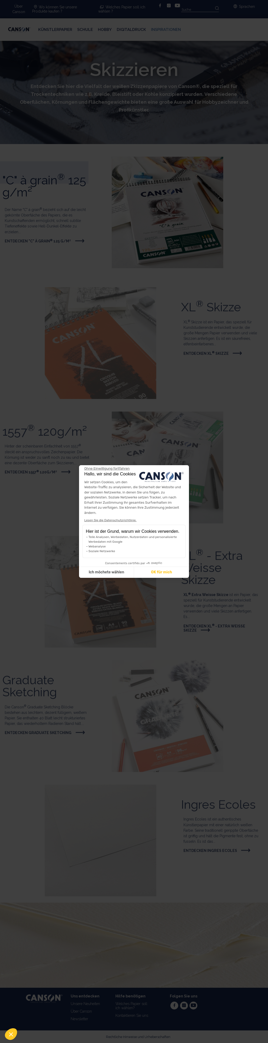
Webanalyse (97, 546)
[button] (11, 1034)
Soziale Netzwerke (101, 551)
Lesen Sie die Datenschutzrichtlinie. (110, 520)
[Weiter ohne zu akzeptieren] (107, 468)
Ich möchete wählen (106, 572)
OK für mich (161, 572)
